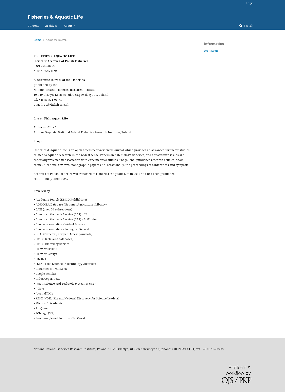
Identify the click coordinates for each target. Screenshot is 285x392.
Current (33, 25)
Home (37, 40)
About (68, 25)
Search (248, 25)
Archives (51, 25)
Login (249, 3)
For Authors (211, 50)
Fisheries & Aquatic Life (55, 16)
